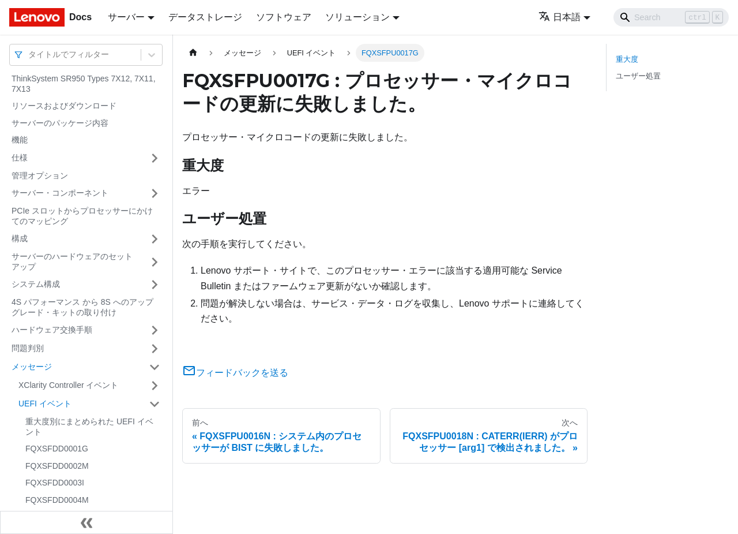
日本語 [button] (560, 17)
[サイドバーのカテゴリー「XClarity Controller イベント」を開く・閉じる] (154, 385)
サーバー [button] (126, 17)
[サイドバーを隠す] (86, 522)
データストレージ (205, 17)
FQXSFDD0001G (56, 448)
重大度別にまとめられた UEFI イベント (89, 426)
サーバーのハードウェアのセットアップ (72, 261)
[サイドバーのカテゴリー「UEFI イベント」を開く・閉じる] (154, 404)
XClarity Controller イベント (68, 385)
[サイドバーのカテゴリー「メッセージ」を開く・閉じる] (154, 367)
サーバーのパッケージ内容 (60, 123)
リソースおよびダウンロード (64, 105)
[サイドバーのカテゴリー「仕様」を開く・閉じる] (154, 158)
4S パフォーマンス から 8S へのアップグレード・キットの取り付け (82, 307)
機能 (20, 139)
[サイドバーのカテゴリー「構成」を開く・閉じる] (154, 239)
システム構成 (36, 284)
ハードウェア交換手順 (52, 329)
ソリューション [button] (357, 17)
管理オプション (40, 175)
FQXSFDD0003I (54, 482)
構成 (20, 238)
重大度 (627, 59)
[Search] (671, 17)
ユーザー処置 (638, 76)
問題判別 (28, 348)
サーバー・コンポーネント (60, 192)
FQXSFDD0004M (57, 500)
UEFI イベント (44, 403)
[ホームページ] (193, 53)
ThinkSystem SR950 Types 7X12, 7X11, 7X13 (84, 84)
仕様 (20, 157)
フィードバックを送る (235, 373)
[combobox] (29, 54)
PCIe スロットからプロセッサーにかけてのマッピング (82, 216)
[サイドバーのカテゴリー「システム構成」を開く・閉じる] (154, 284)
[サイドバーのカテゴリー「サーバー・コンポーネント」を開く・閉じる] (154, 193)
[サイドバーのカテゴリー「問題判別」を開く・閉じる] (154, 348)
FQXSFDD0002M (57, 465)
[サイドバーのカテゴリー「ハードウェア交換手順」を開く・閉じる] (154, 330)
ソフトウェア (283, 17)
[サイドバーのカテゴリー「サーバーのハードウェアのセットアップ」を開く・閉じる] (154, 261)
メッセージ (32, 366)
